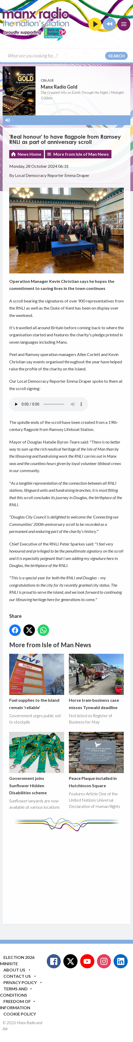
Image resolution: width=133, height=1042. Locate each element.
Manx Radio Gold (59, 87)
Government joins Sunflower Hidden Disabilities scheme (36, 763)
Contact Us (17, 976)
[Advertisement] (71, 873)
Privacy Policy (20, 982)
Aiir (5, 1028)
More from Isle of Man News (81, 154)
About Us (14, 969)
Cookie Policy (19, 1013)
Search (116, 55)
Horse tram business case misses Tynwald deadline (96, 682)
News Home (29, 154)
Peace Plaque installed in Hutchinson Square (96, 760)
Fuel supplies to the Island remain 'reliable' (36, 682)
